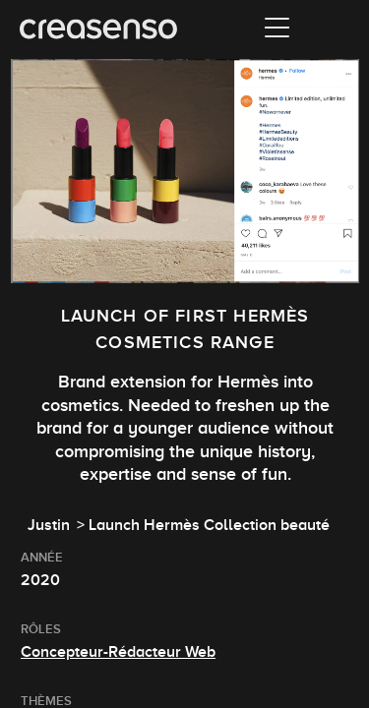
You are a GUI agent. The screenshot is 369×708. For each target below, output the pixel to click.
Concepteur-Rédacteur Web (118, 652)
